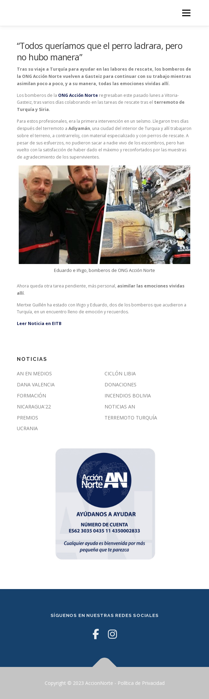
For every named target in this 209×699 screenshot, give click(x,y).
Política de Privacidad (141, 683)
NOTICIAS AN (119, 406)
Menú (185, 13)
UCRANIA (27, 428)
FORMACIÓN (31, 395)
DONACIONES (120, 384)
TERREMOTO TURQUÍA (130, 417)
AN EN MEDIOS (34, 373)
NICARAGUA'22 (34, 406)
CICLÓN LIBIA (120, 373)
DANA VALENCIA (36, 384)
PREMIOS (27, 417)
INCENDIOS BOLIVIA (127, 395)
